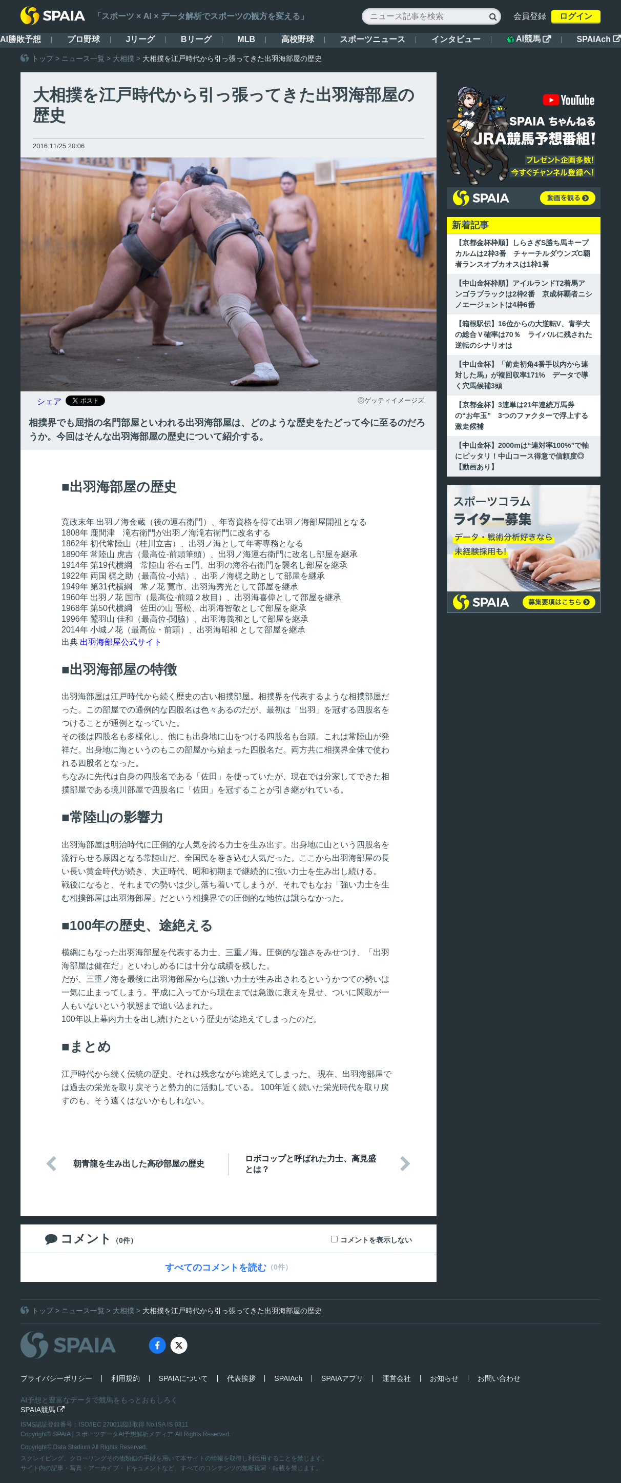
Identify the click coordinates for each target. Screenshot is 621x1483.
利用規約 (125, 1378)
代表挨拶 (241, 1378)
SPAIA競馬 (42, 1410)
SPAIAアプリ (342, 1378)
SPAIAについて (183, 1378)
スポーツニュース (372, 39)
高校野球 (297, 39)
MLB (246, 39)
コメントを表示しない (376, 1240)
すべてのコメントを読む (215, 1267)
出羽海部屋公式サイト (121, 642)
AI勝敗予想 (20, 39)
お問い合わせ (499, 1378)
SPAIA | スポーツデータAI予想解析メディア (114, 1434)
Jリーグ (140, 39)
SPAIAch (599, 39)
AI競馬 (529, 39)
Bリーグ (196, 39)
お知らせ (444, 1378)
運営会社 (396, 1378)
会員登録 (529, 16)
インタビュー (456, 39)
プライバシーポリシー (56, 1378)
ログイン (576, 16)
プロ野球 (83, 39)
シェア (49, 401)
